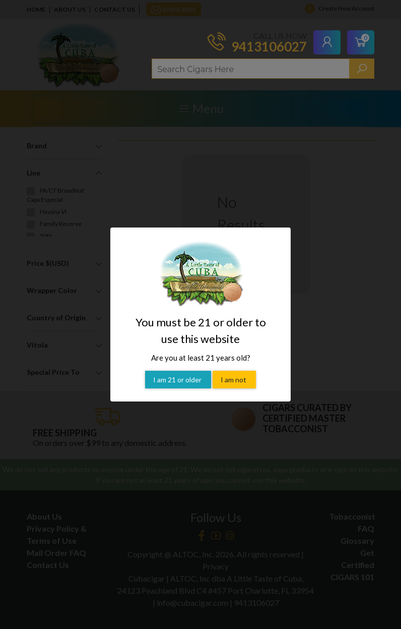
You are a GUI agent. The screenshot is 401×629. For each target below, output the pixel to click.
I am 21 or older (178, 379)
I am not (234, 379)
